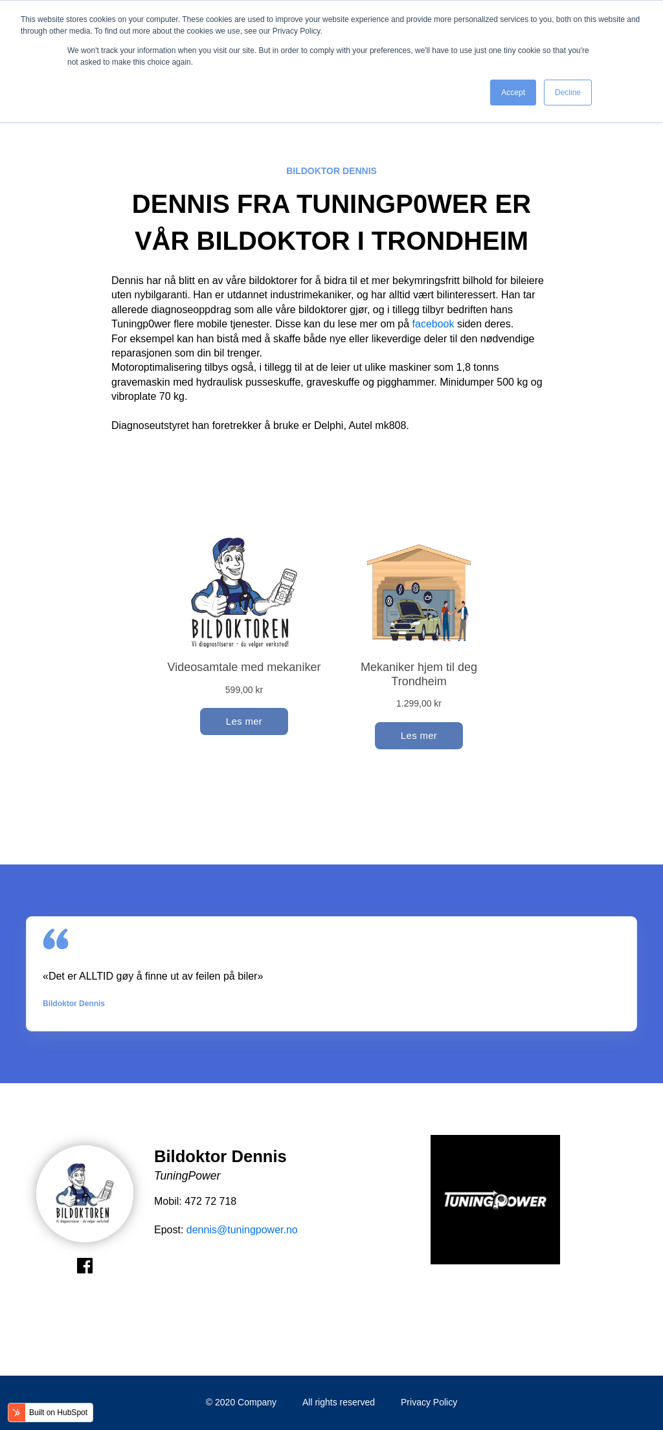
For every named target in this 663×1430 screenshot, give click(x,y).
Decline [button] (568, 92)
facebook (433, 323)
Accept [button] (513, 92)
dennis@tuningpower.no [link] (242, 1229)
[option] (495, 1201)
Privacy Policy (429, 1402)
